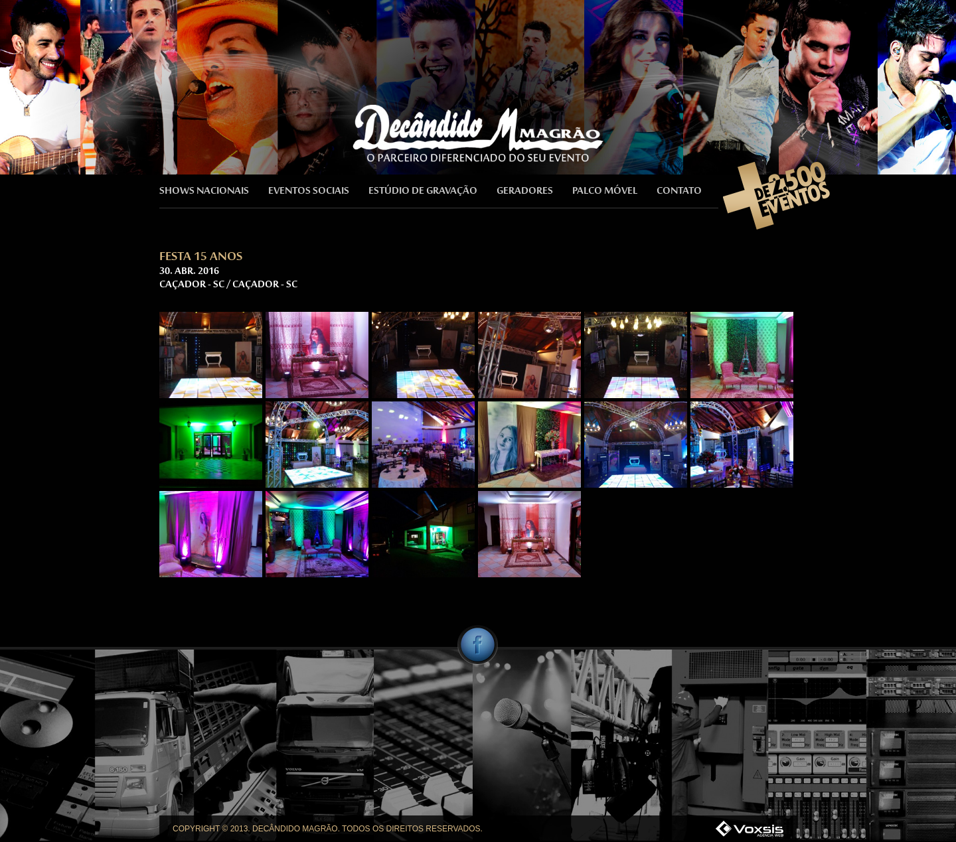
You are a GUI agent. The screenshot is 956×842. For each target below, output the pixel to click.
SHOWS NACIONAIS (204, 191)
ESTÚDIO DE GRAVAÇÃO (422, 191)
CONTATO (679, 191)
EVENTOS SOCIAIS (308, 191)
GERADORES (525, 191)
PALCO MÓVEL (604, 191)
